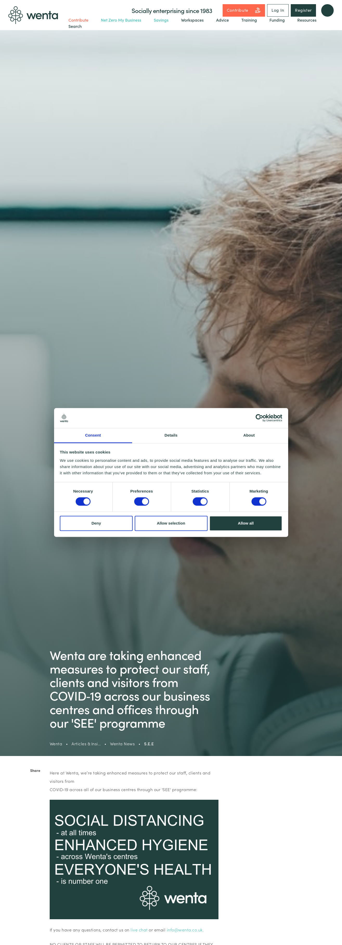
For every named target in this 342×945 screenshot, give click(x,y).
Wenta (56, 743)
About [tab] (249, 435)
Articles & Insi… (86, 743)
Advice (222, 20)
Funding (277, 20)
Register (303, 10)
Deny (96, 523)
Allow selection (171, 523)
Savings (161, 20)
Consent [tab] (93, 435)
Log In (278, 10)
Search (75, 26)
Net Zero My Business (121, 20)
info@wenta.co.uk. (185, 930)
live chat (139, 930)
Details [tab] (171, 435)
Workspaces (192, 20)
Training (249, 20)
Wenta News (122, 743)
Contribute (244, 10)
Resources (307, 20)
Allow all (246, 523)
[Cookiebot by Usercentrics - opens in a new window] (259, 418)
